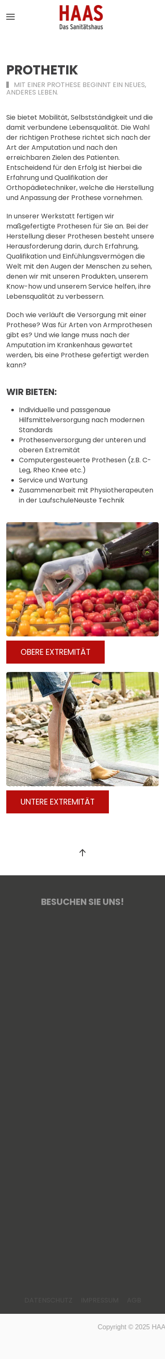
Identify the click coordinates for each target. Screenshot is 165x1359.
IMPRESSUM (100, 1300)
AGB (134, 1300)
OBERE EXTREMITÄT (55, 652)
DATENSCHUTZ (48, 1300)
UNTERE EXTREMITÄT (58, 802)
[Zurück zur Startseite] (82, 16)
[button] (10, 16)
